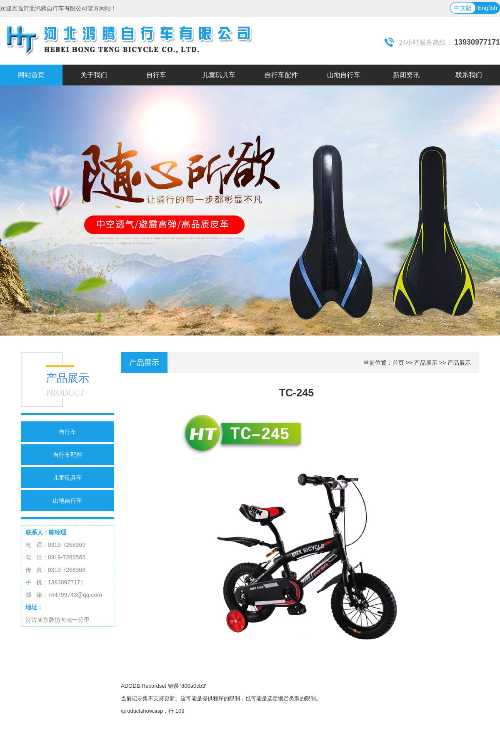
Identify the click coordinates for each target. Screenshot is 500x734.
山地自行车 (67, 500)
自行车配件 (67, 454)
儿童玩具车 (67, 477)
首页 (398, 362)
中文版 (463, 8)
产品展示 (426, 362)
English (487, 8)
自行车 (67, 431)
